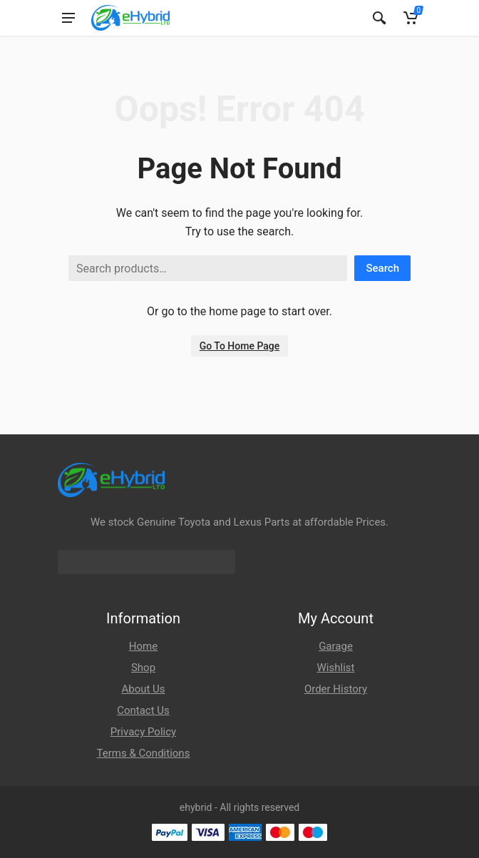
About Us (143, 689)
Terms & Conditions (143, 753)
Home (143, 646)
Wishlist (336, 667)
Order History (335, 689)
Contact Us (143, 710)
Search (382, 268)
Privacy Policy (143, 731)
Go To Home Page (240, 346)
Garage (336, 646)
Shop (143, 667)
